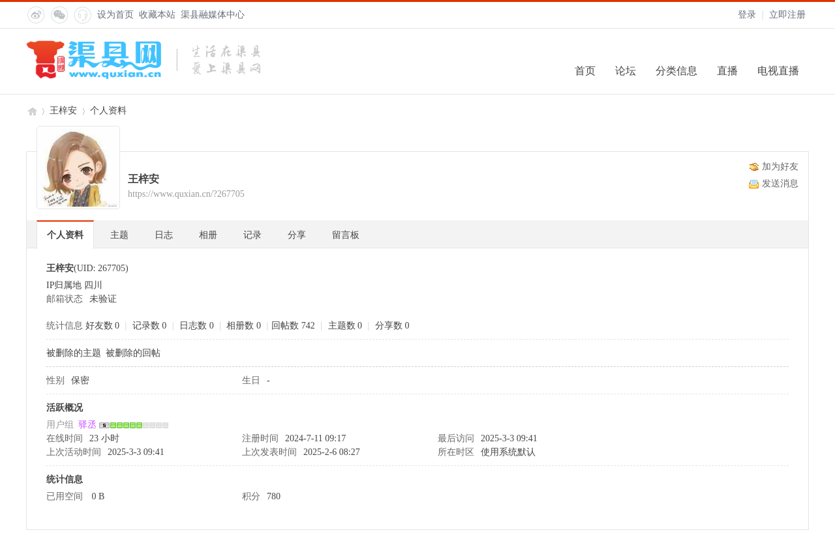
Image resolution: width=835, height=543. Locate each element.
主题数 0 (345, 325)
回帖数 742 (293, 325)
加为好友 (780, 166)
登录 (747, 15)
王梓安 (63, 110)
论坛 (625, 70)
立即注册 (787, 15)
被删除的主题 (73, 353)
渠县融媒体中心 (213, 15)
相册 (208, 235)
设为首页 (115, 15)
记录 (252, 235)
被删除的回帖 (133, 353)
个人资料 (65, 235)
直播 (727, 70)
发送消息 (780, 183)
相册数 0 (243, 325)
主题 (119, 235)
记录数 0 (149, 325)
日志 (164, 235)
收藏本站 (157, 15)
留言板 (345, 235)
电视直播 (778, 70)
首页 (585, 70)
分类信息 (676, 70)
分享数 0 (392, 325)
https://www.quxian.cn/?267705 (186, 194)
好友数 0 (102, 325)
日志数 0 (196, 325)
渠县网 (31, 110)
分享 (297, 235)
